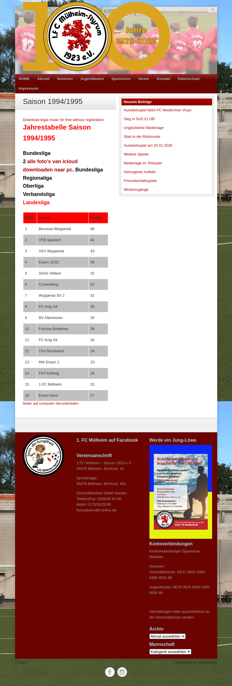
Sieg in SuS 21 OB (139, 119)
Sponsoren (121, 79)
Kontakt (163, 79)
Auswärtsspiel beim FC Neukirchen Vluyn (158, 110)
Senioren (65, 79)
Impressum (28, 88)
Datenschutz (189, 79)
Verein (143, 79)
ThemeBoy (207, 662)
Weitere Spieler (136, 154)
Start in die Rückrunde (142, 136)
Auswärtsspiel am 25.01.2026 (148, 145)
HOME (24, 79)
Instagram (122, 672)
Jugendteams (92, 79)
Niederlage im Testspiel (143, 163)
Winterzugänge (136, 189)
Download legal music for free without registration (63, 120)
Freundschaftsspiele (140, 181)
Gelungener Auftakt (139, 172)
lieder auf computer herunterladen (51, 403)
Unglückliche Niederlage (144, 128)
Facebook (110, 672)
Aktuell (43, 79)
